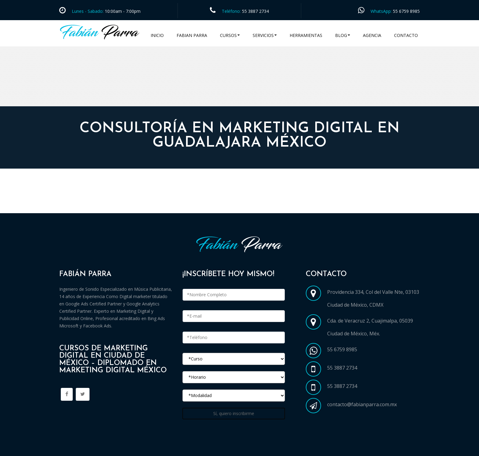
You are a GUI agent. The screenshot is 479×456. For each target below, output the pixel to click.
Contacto (406, 35)
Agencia (372, 35)
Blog (342, 35)
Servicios (265, 35)
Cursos (230, 35)
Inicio (157, 35)
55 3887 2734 (255, 11)
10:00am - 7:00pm (122, 11)
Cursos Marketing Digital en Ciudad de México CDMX (124, 205)
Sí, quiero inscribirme (233, 413)
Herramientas (306, 35)
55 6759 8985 (406, 11)
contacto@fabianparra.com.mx (362, 404)
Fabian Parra (192, 35)
